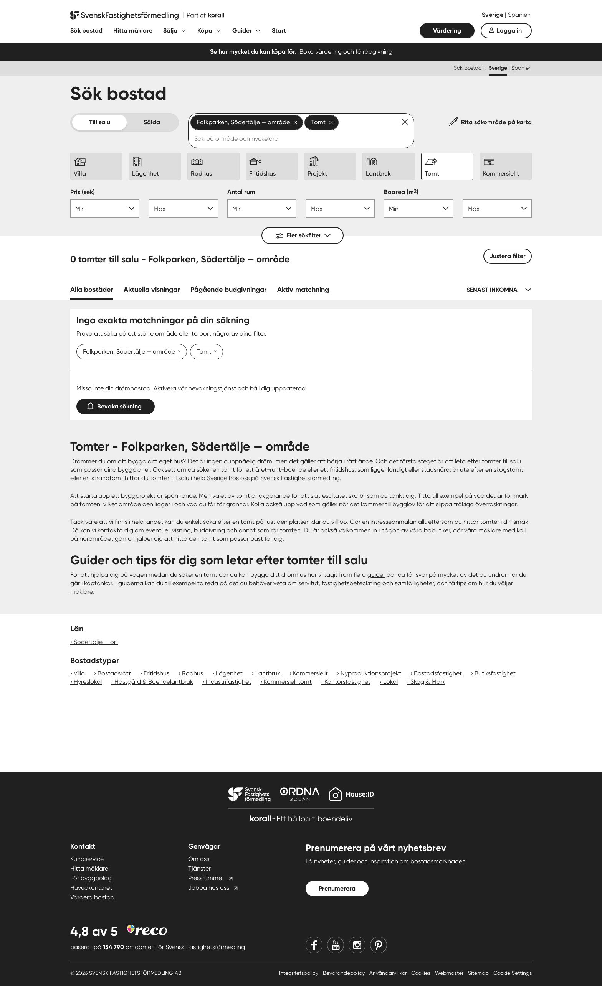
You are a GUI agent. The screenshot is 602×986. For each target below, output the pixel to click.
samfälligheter (414, 583)
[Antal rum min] (261, 208)
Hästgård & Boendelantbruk (153, 681)
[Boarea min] (418, 208)
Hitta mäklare (132, 30)
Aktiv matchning (303, 289)
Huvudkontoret (91, 887)
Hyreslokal (88, 681)
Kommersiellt (310, 673)
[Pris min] (104, 208)
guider (376, 574)
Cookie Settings (512, 973)
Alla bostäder (91, 289)
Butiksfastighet (495, 673)
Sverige (493, 14)
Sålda (152, 122)
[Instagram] (357, 945)
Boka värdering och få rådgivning (345, 51)
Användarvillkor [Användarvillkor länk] (388, 973)
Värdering (447, 30)
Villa (79, 673)
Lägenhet (229, 673)
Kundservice (87, 859)
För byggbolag (91, 878)
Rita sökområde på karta (496, 122)
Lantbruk (267, 673)
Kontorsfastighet (347, 681)
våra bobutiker (430, 530)
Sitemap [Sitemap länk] (479, 973)
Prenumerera (337, 888)
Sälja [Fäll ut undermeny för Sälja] (170, 30)
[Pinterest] (378, 945)
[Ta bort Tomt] (214, 352)
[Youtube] (335, 945)
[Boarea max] (497, 208)
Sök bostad (86, 30)
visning (181, 530)
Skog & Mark (427, 681)
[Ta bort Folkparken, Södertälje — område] (177, 352)
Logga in (509, 30)
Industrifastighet (228, 681)
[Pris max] (183, 208)
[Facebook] (314, 945)
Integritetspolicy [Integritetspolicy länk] (299, 973)
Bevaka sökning (115, 405)
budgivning (209, 530)
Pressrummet (206, 878)
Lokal (390, 681)
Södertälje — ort (96, 641)
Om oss (198, 859)
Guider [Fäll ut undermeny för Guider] (242, 30)
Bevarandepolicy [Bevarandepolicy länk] (344, 973)
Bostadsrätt (114, 673)
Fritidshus (156, 673)
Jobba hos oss (208, 887)
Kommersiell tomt (288, 681)
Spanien (519, 14)
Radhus (192, 673)
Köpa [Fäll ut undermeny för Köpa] (204, 30)
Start (279, 30)
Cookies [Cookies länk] (421, 973)
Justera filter (508, 256)
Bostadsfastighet (438, 673)
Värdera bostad (92, 897)
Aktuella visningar (152, 289)
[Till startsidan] (147, 15)
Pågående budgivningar (228, 289)
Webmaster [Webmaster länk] (450, 973)
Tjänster (199, 868)
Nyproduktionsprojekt (371, 673)
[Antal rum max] (340, 208)
